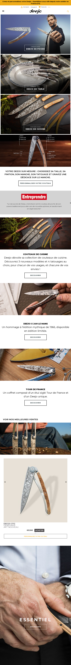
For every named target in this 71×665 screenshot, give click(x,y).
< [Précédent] (5, 482)
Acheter (39, 530)
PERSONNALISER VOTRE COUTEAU (35, 183)
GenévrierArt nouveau (11, 525)
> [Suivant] (66, 482)
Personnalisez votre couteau (35, 536)
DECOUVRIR (35, 275)
